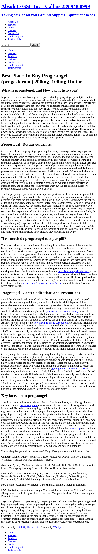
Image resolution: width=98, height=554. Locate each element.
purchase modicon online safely (62, 311)
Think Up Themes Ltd (27, 527)
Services (12, 24)
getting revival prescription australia (70, 368)
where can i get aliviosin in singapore (42, 283)
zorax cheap (74, 428)
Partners (12, 30)
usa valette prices (29, 405)
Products (12, 27)
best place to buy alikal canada (73, 271)
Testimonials (14, 39)
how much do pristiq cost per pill (51, 322)
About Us (13, 21)
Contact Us (13, 33)
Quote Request (15, 36)
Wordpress (58, 527)
